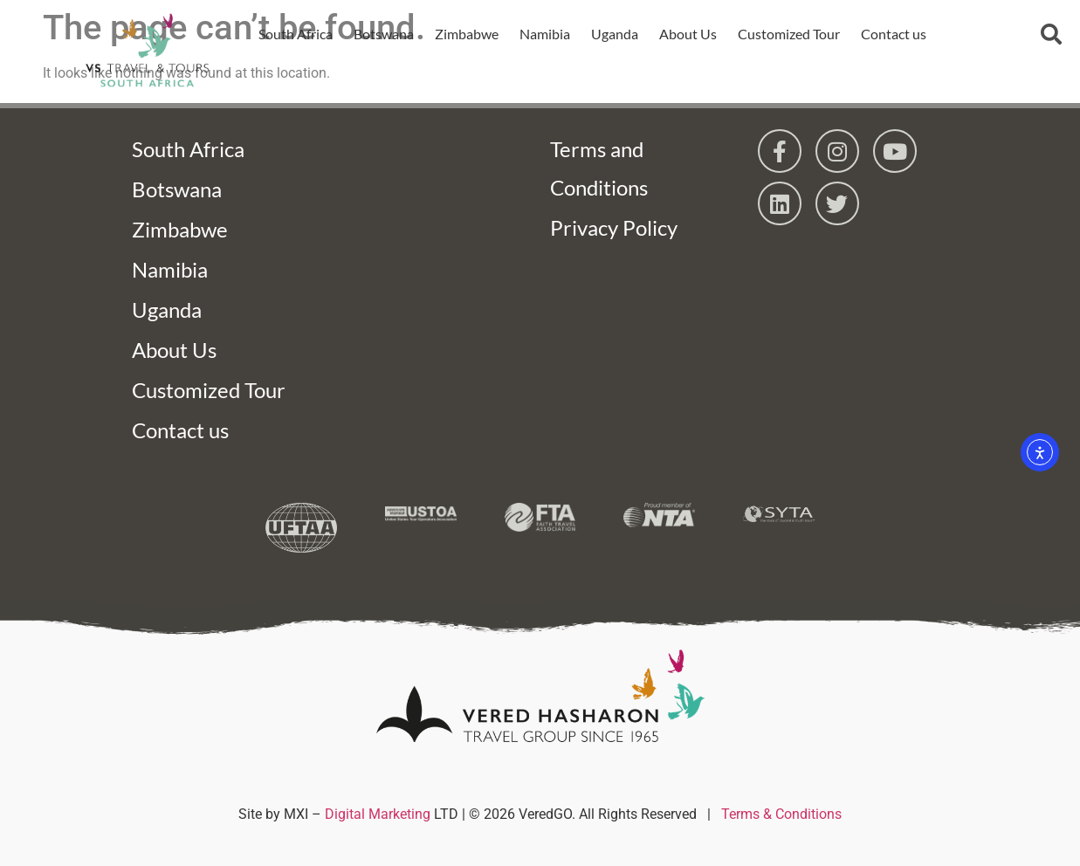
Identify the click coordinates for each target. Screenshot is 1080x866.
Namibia (544, 33)
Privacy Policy (614, 227)
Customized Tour (789, 33)
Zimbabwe (467, 33)
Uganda (614, 33)
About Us (688, 33)
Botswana (384, 33)
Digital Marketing (377, 814)
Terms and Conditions (599, 168)
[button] (1051, 34)
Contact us (893, 33)
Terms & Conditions (781, 814)
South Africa (295, 33)
